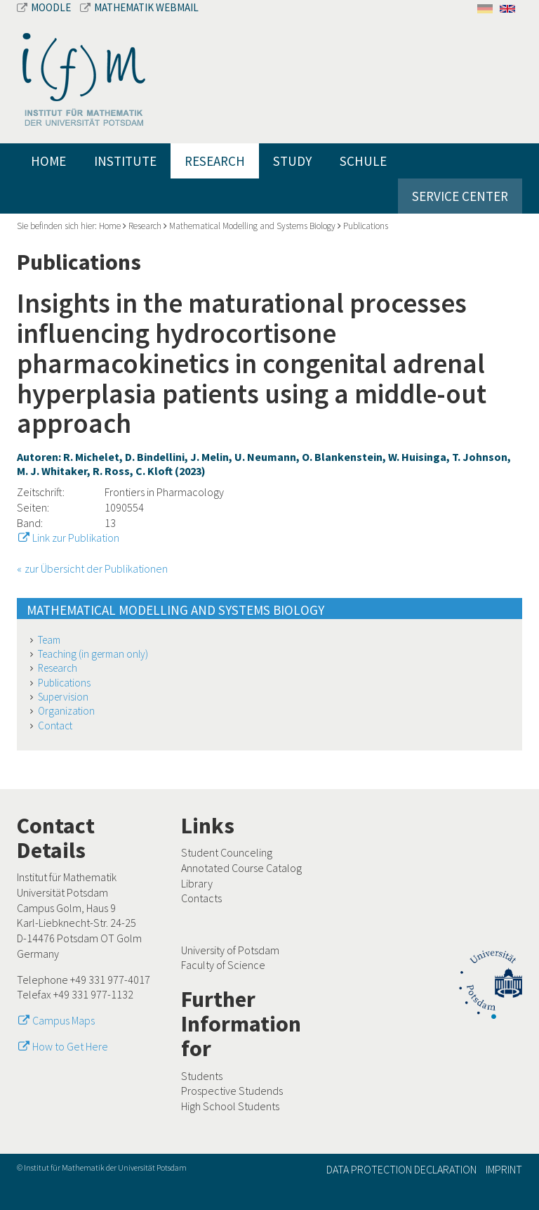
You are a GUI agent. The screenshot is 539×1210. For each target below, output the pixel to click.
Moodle (45, 7)
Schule (363, 160)
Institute (125, 160)
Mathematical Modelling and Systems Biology (252, 226)
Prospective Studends (232, 1091)
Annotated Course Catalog (241, 868)
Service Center (460, 196)
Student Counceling (226, 852)
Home (48, 160)
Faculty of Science (223, 965)
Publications (365, 226)
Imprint (504, 1169)
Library (197, 883)
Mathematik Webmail (139, 7)
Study (292, 160)
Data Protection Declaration (401, 1169)
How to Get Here (70, 1046)
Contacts (201, 898)
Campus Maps (63, 1020)
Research (215, 160)
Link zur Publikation (75, 538)
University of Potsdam (230, 950)
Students (201, 1076)
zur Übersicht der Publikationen (96, 568)
